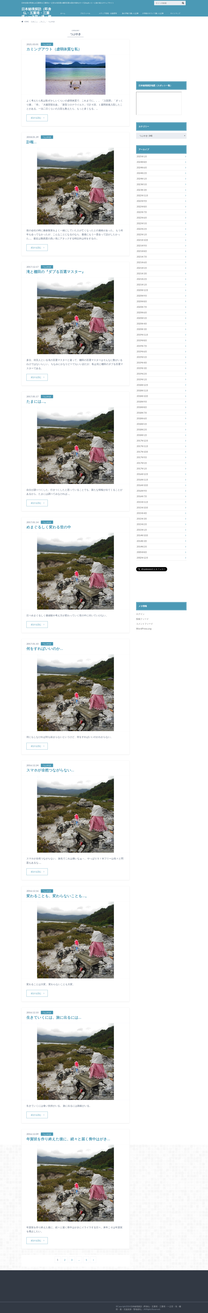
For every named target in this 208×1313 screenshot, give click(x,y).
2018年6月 (142, 417)
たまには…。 (37, 401)
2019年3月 (142, 367)
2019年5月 (142, 356)
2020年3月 (142, 328)
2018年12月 (142, 384)
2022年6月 (142, 217)
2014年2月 (142, 545)
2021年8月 (142, 251)
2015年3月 (142, 517)
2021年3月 (142, 273)
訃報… (31, 142)
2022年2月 (142, 228)
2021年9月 (142, 245)
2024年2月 (142, 173)
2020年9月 (142, 295)
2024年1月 (142, 178)
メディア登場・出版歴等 (108, 13)
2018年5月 (142, 423)
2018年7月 (142, 411)
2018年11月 (142, 389)
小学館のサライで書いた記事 (153, 13)
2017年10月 (142, 450)
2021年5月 (142, 267)
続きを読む (36, 117)
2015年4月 (142, 511)
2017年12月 (142, 439)
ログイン (140, 612)
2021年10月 (142, 239)
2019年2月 (142, 373)
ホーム (62, 13)
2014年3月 (142, 539)
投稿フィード (142, 617)
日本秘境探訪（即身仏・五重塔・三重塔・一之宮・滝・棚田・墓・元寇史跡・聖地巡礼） (36, 16)
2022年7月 (142, 212)
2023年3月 (142, 189)
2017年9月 (142, 456)
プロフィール (85, 13)
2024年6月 (142, 167)
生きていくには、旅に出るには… (53, 1016)
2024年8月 (142, 162)
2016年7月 (142, 495)
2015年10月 (142, 506)
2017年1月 (142, 467)
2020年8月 (142, 300)
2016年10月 (142, 484)
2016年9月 (142, 489)
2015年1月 (142, 528)
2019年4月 (142, 361)
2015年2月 (142, 522)
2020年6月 (142, 311)
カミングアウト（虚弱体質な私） (54, 49)
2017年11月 (142, 445)
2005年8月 (142, 550)
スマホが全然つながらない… (50, 769)
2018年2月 (142, 428)
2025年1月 (142, 156)
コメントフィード (144, 622)
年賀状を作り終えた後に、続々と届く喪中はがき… (68, 1138)
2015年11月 (142, 500)
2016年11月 (142, 478)
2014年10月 (142, 534)
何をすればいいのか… (44, 648)
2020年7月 (142, 306)
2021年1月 (142, 284)
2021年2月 (142, 278)
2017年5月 (142, 461)
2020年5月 (142, 317)
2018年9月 (142, 400)
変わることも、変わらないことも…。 (57, 895)
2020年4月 (142, 323)
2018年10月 (142, 395)
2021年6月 (142, 262)
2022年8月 (142, 206)
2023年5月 (142, 184)
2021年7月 (142, 256)
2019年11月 (142, 334)
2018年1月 (142, 434)
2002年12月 (142, 556)
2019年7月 (142, 345)
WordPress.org (143, 627)
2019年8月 (142, 339)
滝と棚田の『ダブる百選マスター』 (55, 271)
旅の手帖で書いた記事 (130, 13)
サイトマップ (175, 13)
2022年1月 (142, 234)
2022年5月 (142, 223)
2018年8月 (142, 406)
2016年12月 (142, 472)
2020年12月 (142, 289)
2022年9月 (142, 201)
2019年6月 (142, 350)
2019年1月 (142, 378)
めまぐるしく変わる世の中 (48, 526)
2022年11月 (142, 195)
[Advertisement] (161, 55)
